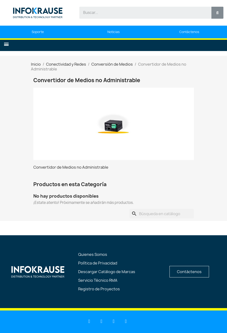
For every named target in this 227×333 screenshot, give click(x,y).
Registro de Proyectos (99, 289)
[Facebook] (113, 321)
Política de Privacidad (97, 263)
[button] (6, 44)
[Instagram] (126, 321)
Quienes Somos (92, 254)
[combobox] (142, 13)
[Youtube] (101, 321)
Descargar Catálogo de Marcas (106, 271)
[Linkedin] (89, 321)
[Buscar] (161, 213)
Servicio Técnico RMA (97, 280)
